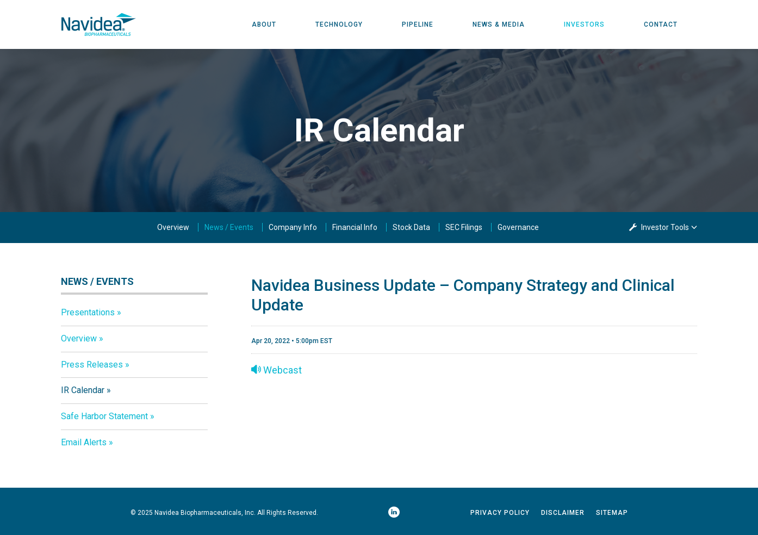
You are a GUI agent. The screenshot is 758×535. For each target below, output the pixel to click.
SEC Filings (463, 227)
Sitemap (612, 512)
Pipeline (417, 24)
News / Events (228, 227)
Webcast (276, 370)
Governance (518, 227)
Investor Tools (666, 227)
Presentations (88, 312)
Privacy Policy (500, 512)
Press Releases (92, 364)
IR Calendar (82, 390)
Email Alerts (84, 442)
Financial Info (354, 227)
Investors (584, 24)
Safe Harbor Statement (104, 416)
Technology (339, 24)
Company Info (293, 227)
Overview (173, 227)
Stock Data (411, 227)
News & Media (499, 24)
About (264, 24)
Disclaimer (563, 512)
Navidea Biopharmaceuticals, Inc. (205, 513)
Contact (661, 24)
